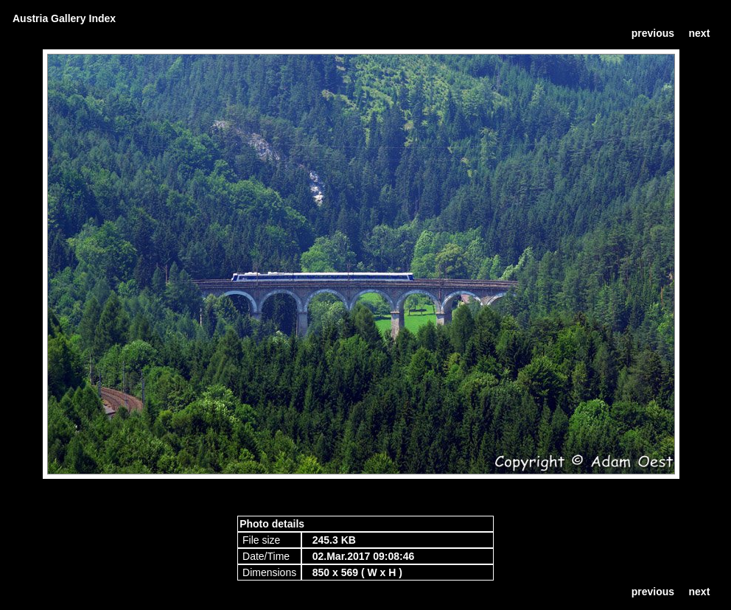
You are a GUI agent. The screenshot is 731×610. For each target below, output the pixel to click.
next (699, 33)
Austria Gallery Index (64, 18)
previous (653, 33)
